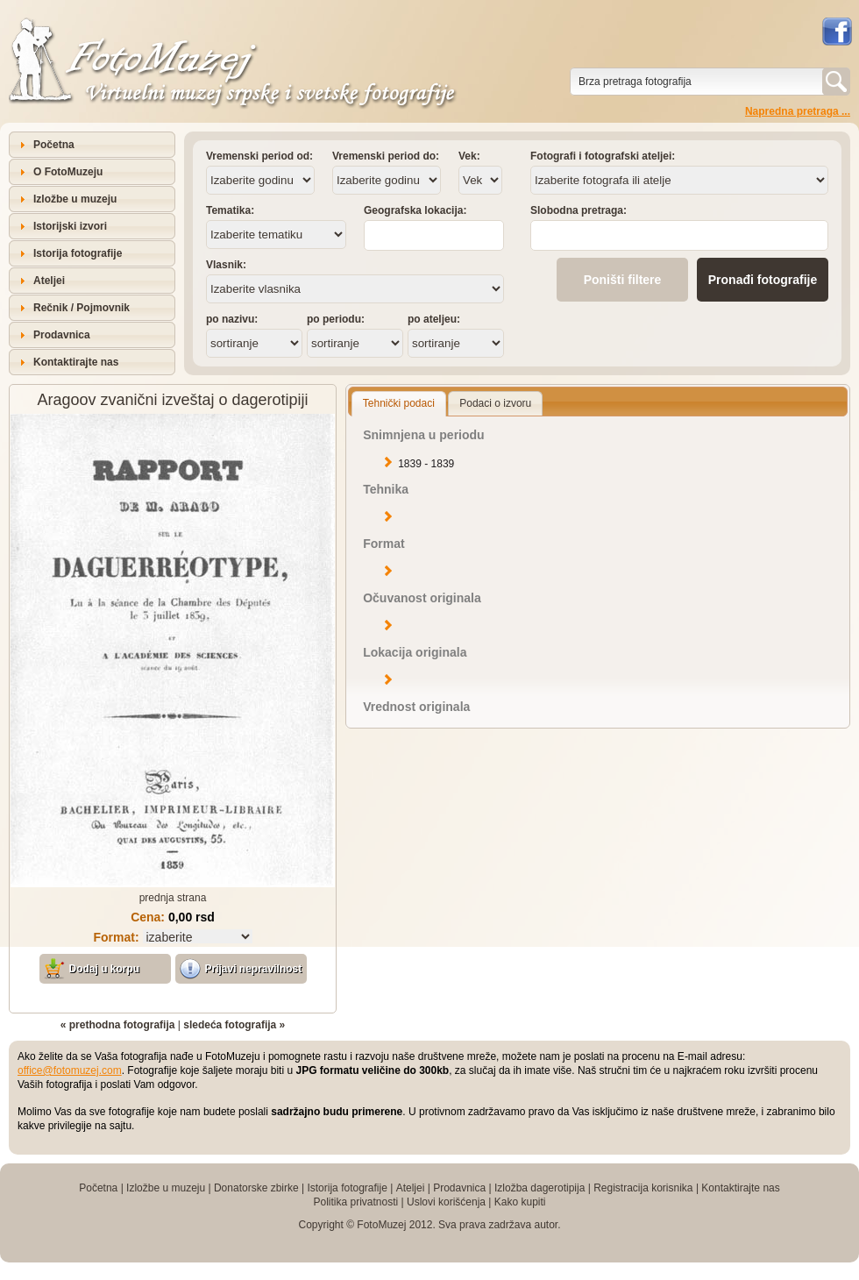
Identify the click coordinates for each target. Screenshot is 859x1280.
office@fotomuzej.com (70, 1070)
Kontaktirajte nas (75, 362)
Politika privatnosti (355, 1202)
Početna (54, 145)
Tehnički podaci (399, 403)
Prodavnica (61, 335)
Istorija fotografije (77, 253)
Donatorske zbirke (256, 1188)
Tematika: (230, 210)
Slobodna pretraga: (578, 210)
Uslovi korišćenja (446, 1202)
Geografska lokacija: (415, 210)
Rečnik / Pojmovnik (81, 308)
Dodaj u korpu (104, 969)
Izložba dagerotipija (539, 1188)
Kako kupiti (520, 1202)
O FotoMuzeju (68, 172)
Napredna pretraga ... (797, 111)
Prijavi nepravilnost (253, 969)
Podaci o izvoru (495, 403)
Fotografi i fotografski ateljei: (602, 156)
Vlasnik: (226, 265)
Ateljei (49, 280)
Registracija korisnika (642, 1188)
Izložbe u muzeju (75, 199)
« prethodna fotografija (117, 1025)
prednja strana (173, 898)
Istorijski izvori (70, 226)
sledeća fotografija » (234, 1025)
